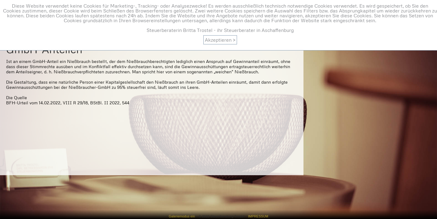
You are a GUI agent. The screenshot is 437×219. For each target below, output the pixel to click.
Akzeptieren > (220, 40)
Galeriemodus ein (183, 216)
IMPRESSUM (256, 216)
